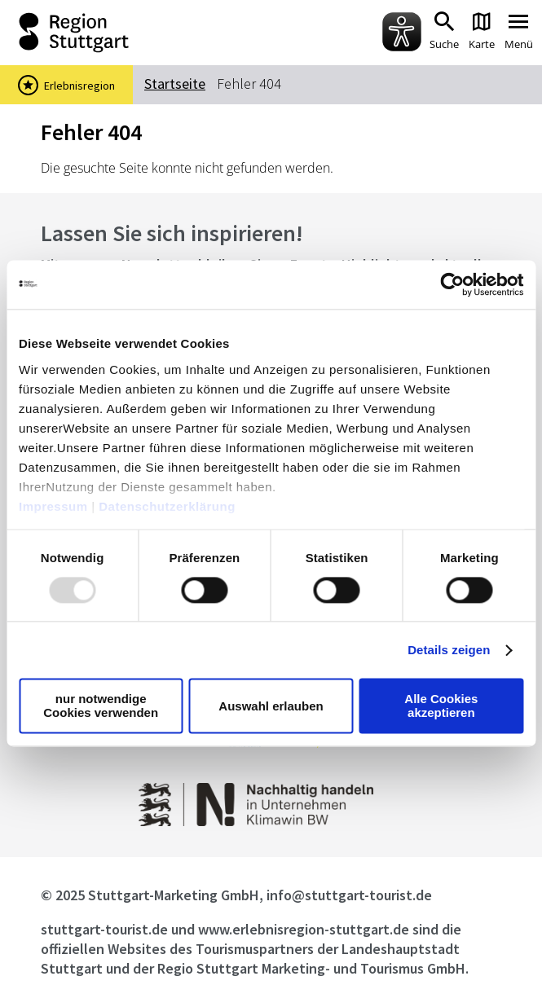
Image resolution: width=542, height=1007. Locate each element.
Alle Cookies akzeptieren (441, 706)
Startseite (174, 83)
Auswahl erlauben (270, 706)
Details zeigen (449, 650)
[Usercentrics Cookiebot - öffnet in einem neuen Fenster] (452, 284)
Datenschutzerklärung (167, 506)
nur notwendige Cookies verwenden (100, 706)
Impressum (53, 506)
